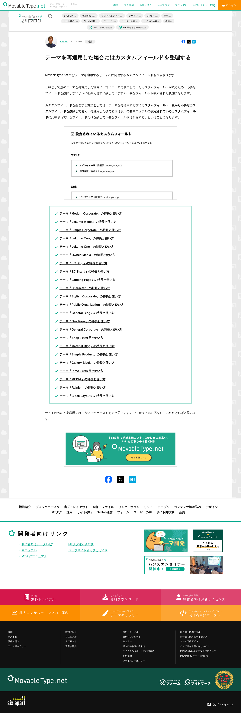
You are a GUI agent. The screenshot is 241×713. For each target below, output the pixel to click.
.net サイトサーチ (132, 28)
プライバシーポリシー (134, 661)
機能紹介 (88, 16)
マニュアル (181, 5)
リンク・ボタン (128, 507)
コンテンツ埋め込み (187, 507)
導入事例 (129, 5)
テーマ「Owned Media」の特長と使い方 (87, 255)
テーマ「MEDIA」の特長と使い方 (82, 379)
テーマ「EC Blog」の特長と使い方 (83, 263)
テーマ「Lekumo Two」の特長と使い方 (86, 238)
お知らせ (70, 16)
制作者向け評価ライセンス (193, 636)
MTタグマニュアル (34, 556)
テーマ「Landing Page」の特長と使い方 (87, 279)
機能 (115, 5)
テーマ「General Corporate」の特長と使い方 (90, 329)
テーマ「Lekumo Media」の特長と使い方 (88, 221)
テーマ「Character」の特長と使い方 (84, 288)
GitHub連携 (90, 21)
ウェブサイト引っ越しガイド (88, 550)
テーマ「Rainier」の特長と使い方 (82, 387)
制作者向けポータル (36, 544)
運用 (167, 16)
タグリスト (71, 641)
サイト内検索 (151, 21)
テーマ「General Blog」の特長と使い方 (86, 313)
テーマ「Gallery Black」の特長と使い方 (87, 362)
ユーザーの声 (129, 21)
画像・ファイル (103, 507)
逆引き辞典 (71, 646)
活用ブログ (163, 5)
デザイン (135, 16)
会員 (168, 21)
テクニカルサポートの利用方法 (138, 651)
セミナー (127, 641)
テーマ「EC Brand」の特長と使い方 (84, 271)
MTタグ (152, 16)
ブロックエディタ (111, 16)
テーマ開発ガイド (189, 641)
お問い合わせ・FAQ (204, 5)
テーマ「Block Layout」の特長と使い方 (86, 395)
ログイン (229, 5)
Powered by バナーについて (194, 656)
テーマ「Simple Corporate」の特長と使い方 (90, 230)
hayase (64, 41)
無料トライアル (131, 631)
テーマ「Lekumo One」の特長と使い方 (86, 246)
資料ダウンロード (132, 636)
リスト (148, 507)
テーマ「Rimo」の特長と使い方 (81, 371)
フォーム (110, 21)
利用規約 (127, 656)
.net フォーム (100, 27)
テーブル (163, 507)
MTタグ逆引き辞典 (81, 544)
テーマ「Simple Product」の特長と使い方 (88, 354)
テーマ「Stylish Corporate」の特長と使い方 (90, 296)
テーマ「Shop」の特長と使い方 (81, 337)
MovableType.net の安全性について (198, 651)
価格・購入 (145, 5)
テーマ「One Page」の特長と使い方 (84, 321)
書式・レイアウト (76, 507)
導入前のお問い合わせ (134, 646)
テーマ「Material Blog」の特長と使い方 (86, 346)
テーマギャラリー (17, 646)
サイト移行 (70, 21)
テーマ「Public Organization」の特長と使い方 (91, 304)
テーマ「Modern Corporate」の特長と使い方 (90, 213)
